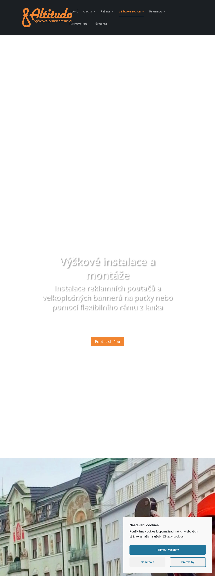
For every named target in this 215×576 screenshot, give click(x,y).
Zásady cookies (173, 537)
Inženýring (78, 24)
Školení (101, 24)
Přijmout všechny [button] (167, 551)
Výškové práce (130, 11)
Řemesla (155, 11)
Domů (73, 11)
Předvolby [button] (187, 563)
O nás (87, 11)
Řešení (105, 11)
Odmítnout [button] (147, 563)
